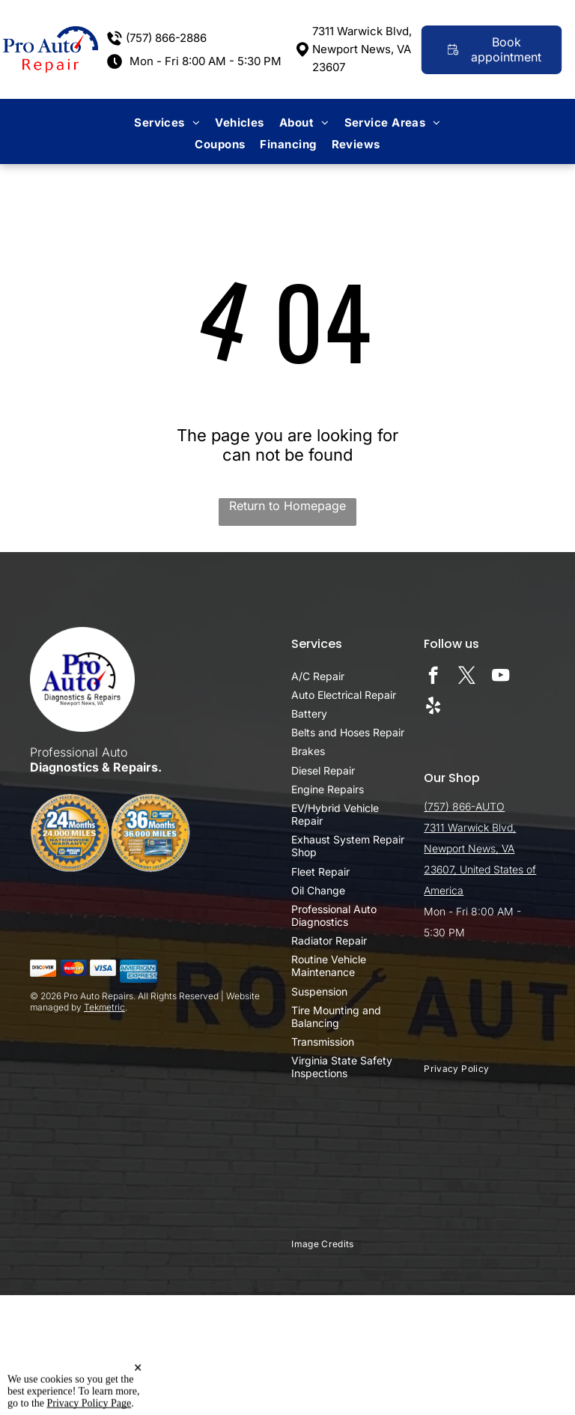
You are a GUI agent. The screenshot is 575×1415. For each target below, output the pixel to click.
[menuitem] (167, 122)
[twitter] (467, 677)
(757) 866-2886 (166, 38)
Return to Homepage (287, 505)
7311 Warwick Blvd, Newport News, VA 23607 (362, 49)
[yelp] (433, 707)
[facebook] (433, 677)
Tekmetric (104, 1007)
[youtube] (500, 677)
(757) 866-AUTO (464, 806)
